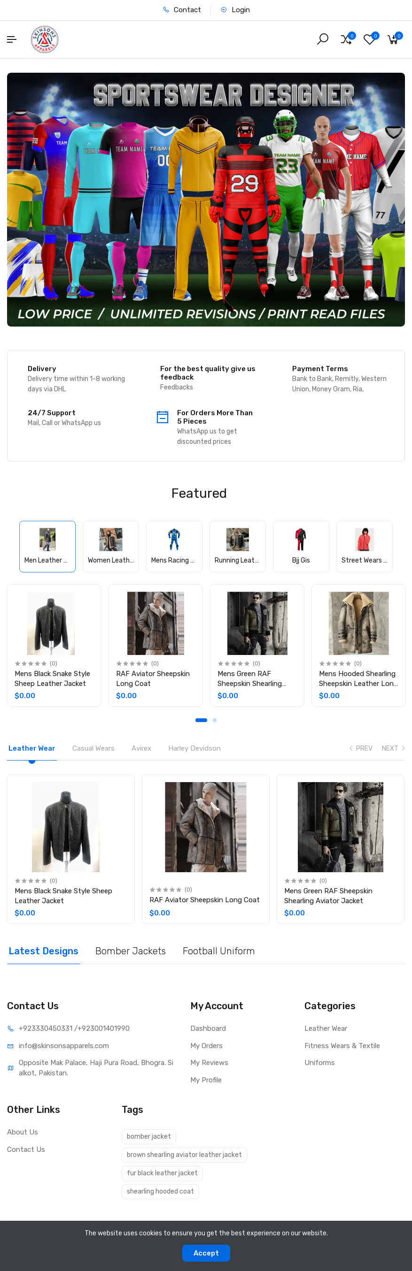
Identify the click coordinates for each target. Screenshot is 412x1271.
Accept (206, 1253)
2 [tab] (215, 720)
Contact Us (26, 1149)
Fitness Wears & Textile (342, 1046)
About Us (22, 1132)
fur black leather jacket (162, 1173)
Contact (182, 10)
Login (235, 10)
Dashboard (208, 1028)
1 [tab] (201, 720)
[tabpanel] (54, 645)
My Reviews (209, 1062)
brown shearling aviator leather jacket (184, 1155)
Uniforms (319, 1062)
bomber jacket (149, 1137)
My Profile (206, 1080)
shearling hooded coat (160, 1191)
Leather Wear (325, 1028)
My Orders (206, 1046)
